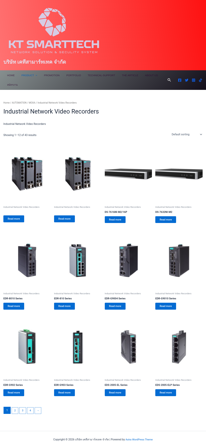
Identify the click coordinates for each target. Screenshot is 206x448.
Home (10, 75)
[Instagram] (193, 80)
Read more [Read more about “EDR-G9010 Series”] (166, 308)
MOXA (33, 102)
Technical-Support (93, 75)
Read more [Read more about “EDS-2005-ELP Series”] (166, 396)
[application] (33, 75)
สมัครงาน (11, 84)
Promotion (47, 75)
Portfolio (67, 75)
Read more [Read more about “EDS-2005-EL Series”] (116, 396)
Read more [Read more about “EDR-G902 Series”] (14, 396)
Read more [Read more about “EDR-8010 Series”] (14, 308)
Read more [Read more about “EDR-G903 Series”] (65, 396)
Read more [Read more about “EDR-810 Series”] (65, 308)
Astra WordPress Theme (139, 439)
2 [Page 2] (15, 414)
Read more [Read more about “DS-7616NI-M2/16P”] (116, 220)
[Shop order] (186, 134)
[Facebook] (179, 80)
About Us (140, 75)
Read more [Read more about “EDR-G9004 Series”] (116, 308)
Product (27, 75)
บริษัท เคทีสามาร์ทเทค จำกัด (34, 62)
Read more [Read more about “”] (14, 219)
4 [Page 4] (31, 414)
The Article (121, 75)
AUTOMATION (20, 102)
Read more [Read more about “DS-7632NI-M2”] (166, 220)
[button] (169, 80)
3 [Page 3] (23, 414)
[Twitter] (186, 80)
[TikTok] (200, 80)
